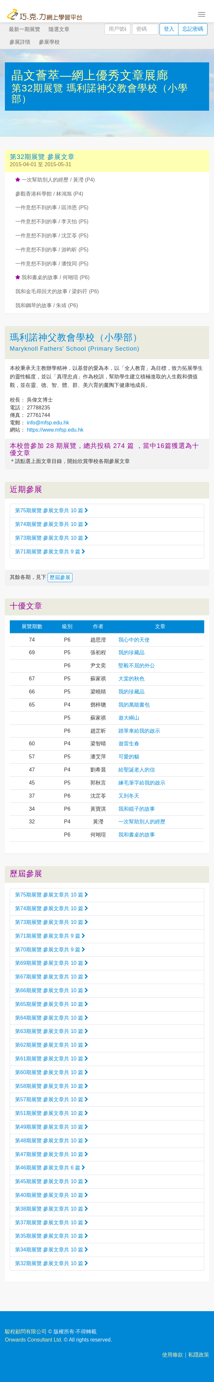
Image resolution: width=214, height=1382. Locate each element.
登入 (169, 29)
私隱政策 (198, 1355)
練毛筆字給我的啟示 (141, 783)
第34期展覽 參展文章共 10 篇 (51, 1249)
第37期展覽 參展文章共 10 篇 (51, 1222)
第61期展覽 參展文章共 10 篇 (51, 1058)
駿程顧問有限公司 (26, 1331)
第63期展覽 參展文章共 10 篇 (51, 1031)
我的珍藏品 (131, 652)
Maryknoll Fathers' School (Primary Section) (74, 348)
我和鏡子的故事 (136, 809)
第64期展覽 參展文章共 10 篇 (51, 1018)
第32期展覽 (39, 88)
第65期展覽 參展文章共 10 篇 (51, 1004)
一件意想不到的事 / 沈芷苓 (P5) (51, 235)
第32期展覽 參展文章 (42, 156)
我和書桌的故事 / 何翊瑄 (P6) (52, 277)
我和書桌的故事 (136, 834)
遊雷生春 (128, 743)
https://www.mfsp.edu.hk (54, 430)
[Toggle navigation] (201, 13)
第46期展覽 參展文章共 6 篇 (50, 1167)
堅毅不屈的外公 (136, 665)
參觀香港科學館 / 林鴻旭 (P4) (49, 194)
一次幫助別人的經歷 (141, 821)
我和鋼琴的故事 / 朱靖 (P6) (46, 305)
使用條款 (172, 1355)
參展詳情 (19, 42)
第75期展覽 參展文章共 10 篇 (51, 510)
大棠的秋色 (131, 678)
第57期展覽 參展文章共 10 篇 (51, 1099)
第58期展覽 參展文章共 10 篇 (51, 1086)
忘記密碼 (192, 29)
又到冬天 (128, 796)
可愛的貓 (128, 756)
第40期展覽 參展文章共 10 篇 (51, 1195)
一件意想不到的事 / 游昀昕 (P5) (51, 249)
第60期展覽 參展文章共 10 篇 (51, 1072)
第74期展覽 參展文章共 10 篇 (51, 524)
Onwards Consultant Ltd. (33, 1339)
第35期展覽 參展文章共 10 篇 (51, 1236)
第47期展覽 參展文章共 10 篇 (51, 1154)
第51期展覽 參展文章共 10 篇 (51, 1113)
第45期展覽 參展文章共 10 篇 (51, 1181)
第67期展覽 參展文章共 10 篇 (51, 976)
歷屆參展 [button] (60, 577)
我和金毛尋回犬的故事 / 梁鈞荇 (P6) (57, 291)
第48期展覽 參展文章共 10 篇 (51, 1140)
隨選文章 (59, 29)
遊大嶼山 (128, 718)
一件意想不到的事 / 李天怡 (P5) (51, 221)
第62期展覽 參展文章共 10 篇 (51, 1045)
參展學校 (49, 42)
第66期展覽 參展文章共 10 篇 (51, 990)
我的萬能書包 (134, 704)
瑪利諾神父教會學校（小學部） (76, 337)
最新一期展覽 (24, 29)
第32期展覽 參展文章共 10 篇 (51, 1263)
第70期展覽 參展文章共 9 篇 (50, 949)
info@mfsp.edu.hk (47, 422)
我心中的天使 (134, 640)
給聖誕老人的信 (136, 769)
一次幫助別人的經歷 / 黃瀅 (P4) (55, 180)
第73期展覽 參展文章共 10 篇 (51, 538)
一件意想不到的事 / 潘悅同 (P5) (51, 263)
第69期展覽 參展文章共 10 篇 (51, 963)
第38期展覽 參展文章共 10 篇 (51, 1209)
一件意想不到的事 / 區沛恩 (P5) (51, 207)
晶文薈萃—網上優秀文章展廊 (89, 75)
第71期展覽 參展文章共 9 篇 (50, 551)
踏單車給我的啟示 (139, 731)
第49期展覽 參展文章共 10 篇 (51, 1127)
